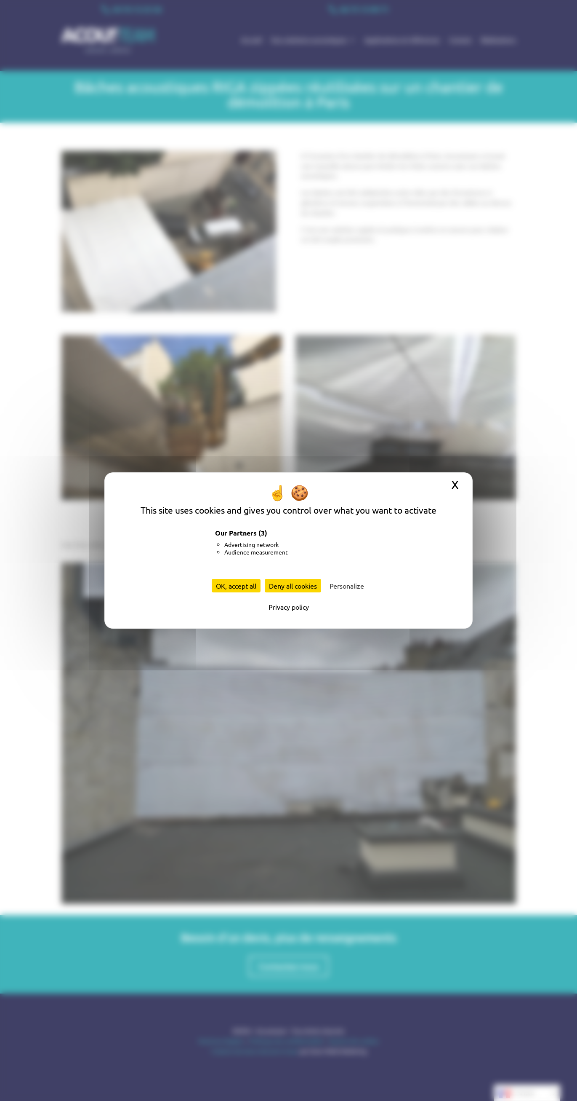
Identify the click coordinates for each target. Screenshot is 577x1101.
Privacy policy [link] (289, 607)
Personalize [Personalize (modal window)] (347, 585)
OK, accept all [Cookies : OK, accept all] (236, 585)
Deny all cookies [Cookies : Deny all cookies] (293, 585)
